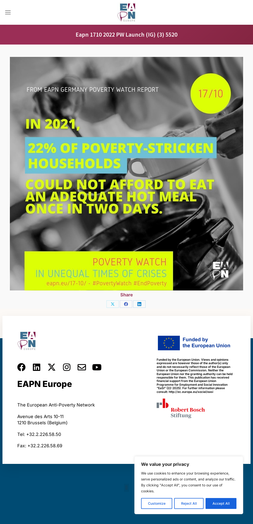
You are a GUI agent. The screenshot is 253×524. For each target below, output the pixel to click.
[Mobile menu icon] (8, 12)
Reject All (189, 503)
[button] (126, 488)
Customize (157, 503)
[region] (188, 485)
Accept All (221, 503)
